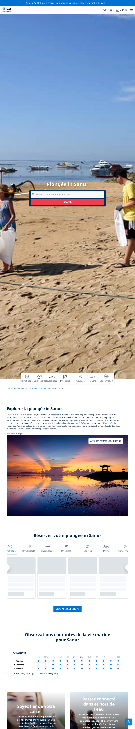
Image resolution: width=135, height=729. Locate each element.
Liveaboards (47, 548)
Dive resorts (28, 548)
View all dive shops (67, 608)
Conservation (125, 548)
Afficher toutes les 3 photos (105, 441)
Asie (28, 388)
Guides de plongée (15, 388)
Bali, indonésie (49, 388)
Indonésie (36, 388)
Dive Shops (10, 548)
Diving (106, 548)
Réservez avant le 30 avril (92, 2)
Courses (88, 548)
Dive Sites (66, 548)
